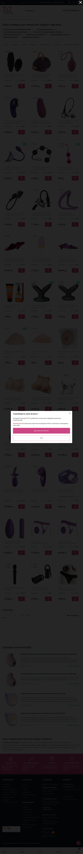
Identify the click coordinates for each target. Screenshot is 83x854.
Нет (41, 438)
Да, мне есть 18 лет (41, 431)
